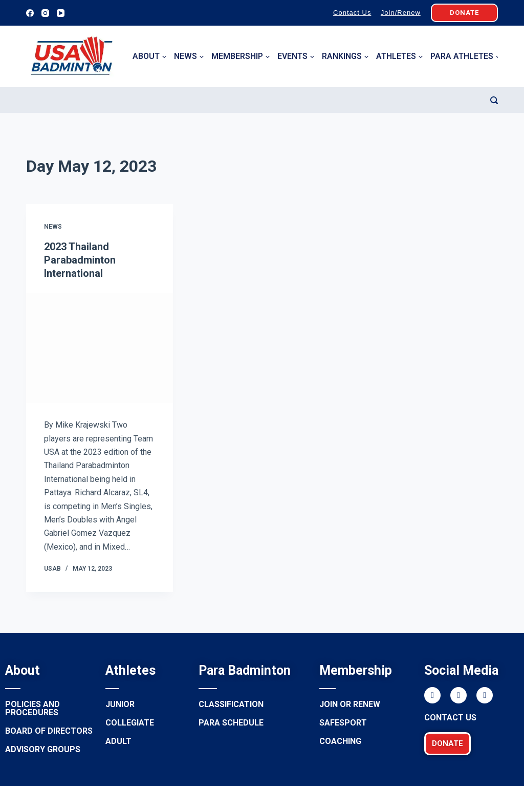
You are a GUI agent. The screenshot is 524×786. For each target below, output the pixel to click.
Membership (240, 56)
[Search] (494, 100)
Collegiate (129, 723)
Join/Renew (401, 12)
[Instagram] (45, 13)
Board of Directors (49, 731)
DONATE (464, 12)
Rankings (345, 56)
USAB (52, 568)
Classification (231, 704)
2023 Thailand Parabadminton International (80, 259)
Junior (120, 704)
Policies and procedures (32, 708)
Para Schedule (231, 723)
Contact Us (352, 12)
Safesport (343, 723)
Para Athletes (465, 56)
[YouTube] (60, 13)
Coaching (340, 741)
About (149, 56)
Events (295, 56)
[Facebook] (30, 13)
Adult (118, 741)
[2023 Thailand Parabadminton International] (99, 348)
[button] (447, 743)
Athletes (399, 56)
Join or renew (349, 704)
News (189, 56)
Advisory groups (42, 749)
